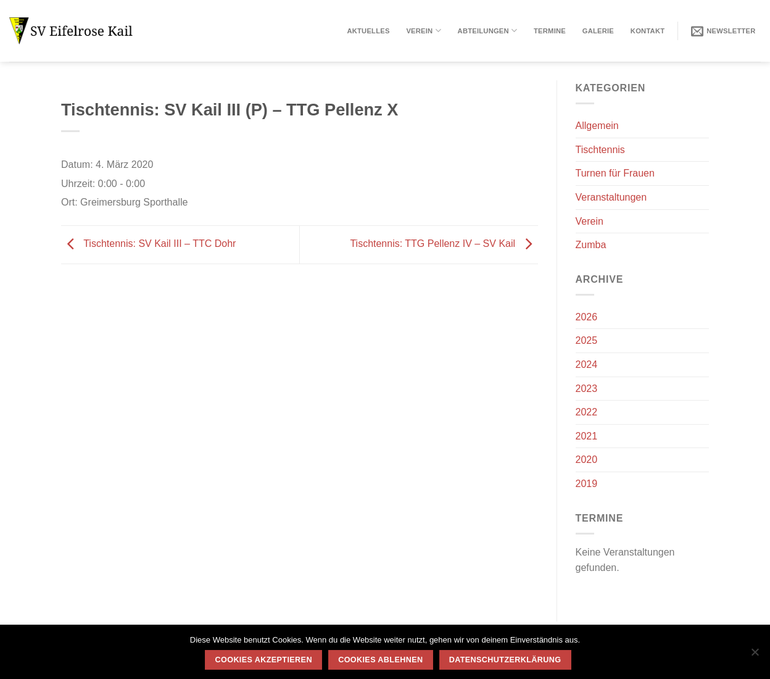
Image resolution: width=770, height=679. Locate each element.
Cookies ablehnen (380, 660)
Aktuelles (368, 31)
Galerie (598, 31)
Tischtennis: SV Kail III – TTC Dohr (148, 243)
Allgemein (597, 125)
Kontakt (647, 31)
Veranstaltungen (611, 197)
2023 (587, 388)
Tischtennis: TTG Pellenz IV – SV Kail (443, 243)
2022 (587, 412)
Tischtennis (600, 149)
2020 (587, 459)
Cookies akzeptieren (263, 660)
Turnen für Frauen (615, 173)
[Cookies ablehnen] (754, 655)
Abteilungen (488, 30)
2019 (587, 483)
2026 (587, 317)
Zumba (591, 245)
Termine (550, 31)
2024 (587, 364)
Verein (423, 30)
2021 (587, 436)
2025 (587, 340)
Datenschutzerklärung (505, 660)
